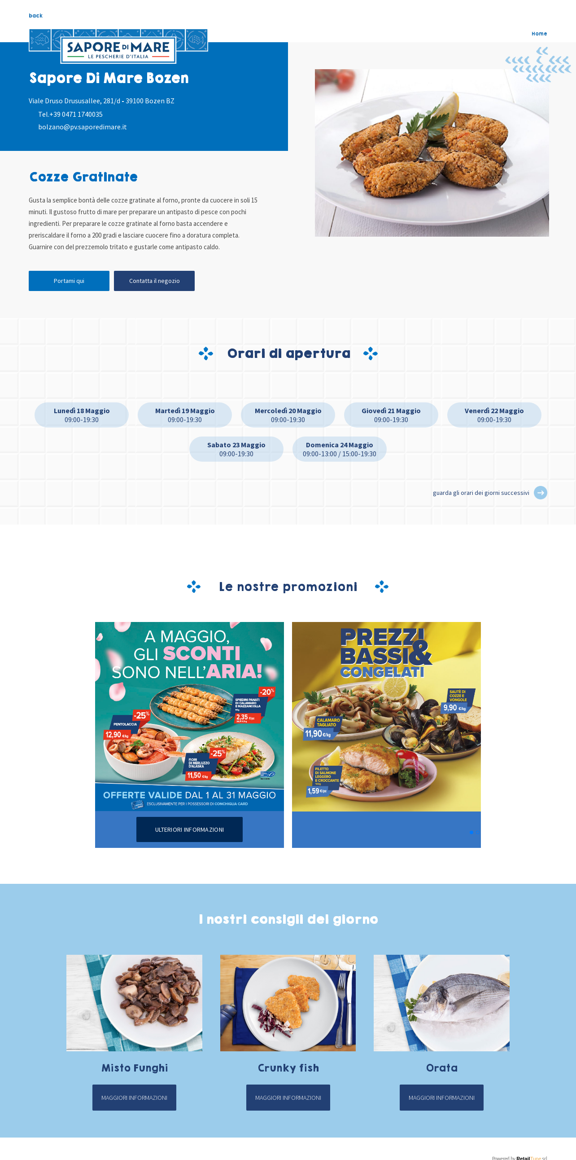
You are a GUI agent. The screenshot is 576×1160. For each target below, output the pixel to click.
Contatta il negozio (154, 281)
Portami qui (69, 281)
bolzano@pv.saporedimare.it (82, 126)
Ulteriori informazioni (189, 829)
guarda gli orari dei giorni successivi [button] (481, 493)
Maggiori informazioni (134, 1098)
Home (539, 33)
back (36, 15)
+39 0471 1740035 (76, 114)
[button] (540, 492)
